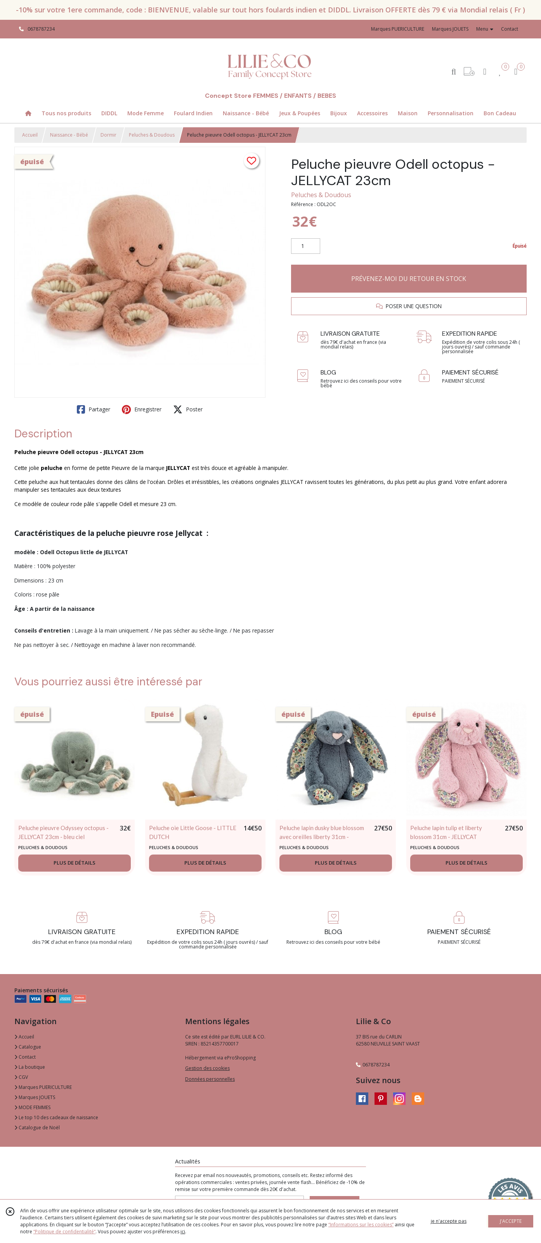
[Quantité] (305, 246)
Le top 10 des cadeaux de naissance (56, 1117)
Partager (93, 409)
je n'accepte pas (448, 1221)
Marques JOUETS (34, 1097)
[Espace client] (485, 71)
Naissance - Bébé (69, 135)
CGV (21, 1077)
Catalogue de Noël (37, 1127)
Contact (509, 29)
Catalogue (27, 1047)
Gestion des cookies (207, 1068)
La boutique (29, 1067)
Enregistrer (141, 409)
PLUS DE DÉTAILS (74, 862)
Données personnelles (210, 1079)
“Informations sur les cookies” (361, 1224)
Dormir (108, 135)
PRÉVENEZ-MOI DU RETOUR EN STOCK (408, 278)
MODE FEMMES (32, 1107)
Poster (188, 409)
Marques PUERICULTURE (43, 1087)
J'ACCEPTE (511, 1221)
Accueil (30, 135)
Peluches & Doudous (152, 135)
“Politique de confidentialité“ (64, 1231)
